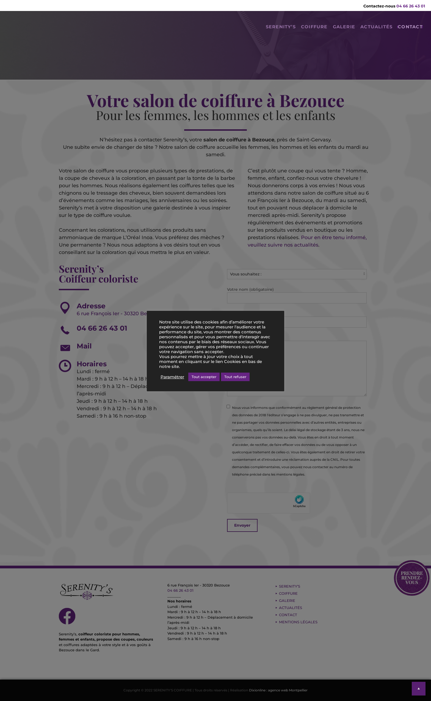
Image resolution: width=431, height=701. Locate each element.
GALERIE (325, 31)
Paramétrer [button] (172, 377)
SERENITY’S (246, 31)
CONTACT (407, 31)
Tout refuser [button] (235, 377)
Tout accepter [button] (204, 377)
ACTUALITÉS (365, 31)
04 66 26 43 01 (410, 6)
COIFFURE (288, 31)
